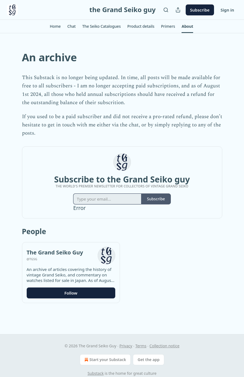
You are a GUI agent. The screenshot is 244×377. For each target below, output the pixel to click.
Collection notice (164, 345)
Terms (140, 345)
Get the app (149, 359)
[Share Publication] (177, 9)
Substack (95, 373)
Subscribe (200, 10)
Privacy (125, 345)
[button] (55, 26)
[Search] (165, 9)
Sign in (227, 10)
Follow (70, 293)
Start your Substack (104, 360)
